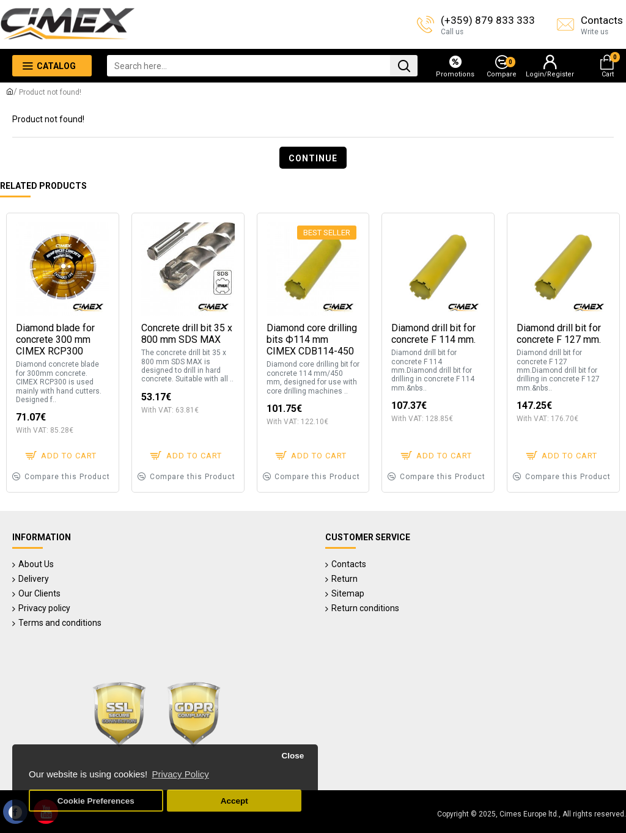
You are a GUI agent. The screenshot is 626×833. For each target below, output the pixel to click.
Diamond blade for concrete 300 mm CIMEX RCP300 (55, 339)
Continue (313, 158)
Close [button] (292, 755)
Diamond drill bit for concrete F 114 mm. (433, 333)
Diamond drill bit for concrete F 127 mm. (559, 333)
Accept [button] (234, 800)
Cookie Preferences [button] (95, 800)
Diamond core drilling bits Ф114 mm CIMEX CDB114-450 (312, 339)
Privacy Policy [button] (180, 774)
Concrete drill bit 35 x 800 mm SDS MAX (186, 333)
